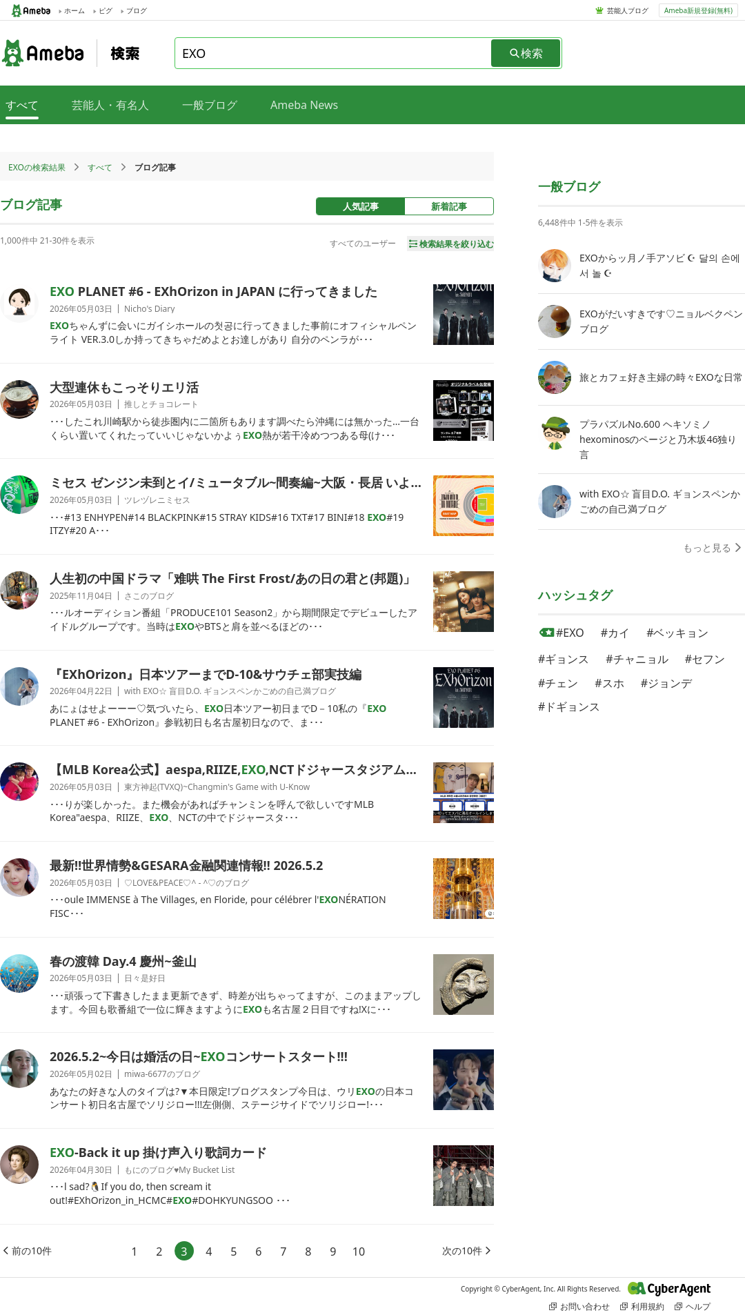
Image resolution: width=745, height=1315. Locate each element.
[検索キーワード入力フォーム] (334, 53)
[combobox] (334, 53)
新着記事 (449, 206)
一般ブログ (209, 104)
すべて (100, 167)
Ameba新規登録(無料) (698, 10)
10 (358, 1251)
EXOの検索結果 (37, 167)
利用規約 (642, 1306)
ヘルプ (693, 1306)
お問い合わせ (579, 1306)
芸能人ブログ (627, 10)
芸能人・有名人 (110, 104)
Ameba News (304, 104)
